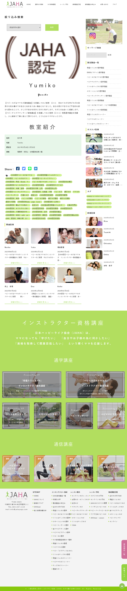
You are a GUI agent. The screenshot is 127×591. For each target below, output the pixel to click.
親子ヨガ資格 (65, 198)
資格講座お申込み (90, 4)
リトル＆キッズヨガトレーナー (98, 124)
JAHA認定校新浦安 (46, 195)
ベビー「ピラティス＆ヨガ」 (59, 551)
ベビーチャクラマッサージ (78, 510)
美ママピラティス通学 (59, 529)
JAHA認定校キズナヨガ (54, 185)
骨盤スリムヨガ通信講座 (95, 100)
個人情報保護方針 (40, 510)
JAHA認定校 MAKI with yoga (18, 215)
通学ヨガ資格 (39, 4)
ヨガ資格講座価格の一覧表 (59, 540)
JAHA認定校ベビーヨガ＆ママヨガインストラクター (18, 185)
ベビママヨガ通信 (58, 547)
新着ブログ (124, 573)
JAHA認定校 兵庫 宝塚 (15, 188)
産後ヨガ (34, 195)
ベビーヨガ (58, 192)
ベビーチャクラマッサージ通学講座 (99, 96)
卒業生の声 (56, 499)
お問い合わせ (104, 4)
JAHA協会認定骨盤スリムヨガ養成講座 (53, 205)
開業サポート (57, 569)
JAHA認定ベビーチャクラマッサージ (18, 192)
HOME (29, 4)
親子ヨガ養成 (53, 198)
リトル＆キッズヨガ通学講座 (97, 86)
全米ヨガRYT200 (58, 507)
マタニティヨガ (77, 507)
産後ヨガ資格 (10, 202)
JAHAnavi (37, 507)
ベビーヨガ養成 (26, 198)
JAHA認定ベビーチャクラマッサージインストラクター (44, 178)
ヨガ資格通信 (52, 4)
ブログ (115, 4)
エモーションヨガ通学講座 (96, 91)
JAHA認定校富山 (55, 212)
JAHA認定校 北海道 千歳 (42, 192)
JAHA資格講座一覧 (59, 496)
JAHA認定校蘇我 (38, 185)
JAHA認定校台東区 (65, 182)
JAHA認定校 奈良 (12, 198)
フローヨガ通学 (58, 536)
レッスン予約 (64, 4)
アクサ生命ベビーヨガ (96, 514)
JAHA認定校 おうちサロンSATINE (18, 208)
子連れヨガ (25, 195)
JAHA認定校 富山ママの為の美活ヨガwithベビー (18, 205)
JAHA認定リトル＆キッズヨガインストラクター (99, 207)
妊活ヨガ (35, 205)
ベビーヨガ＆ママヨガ (78, 514)
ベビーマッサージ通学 (59, 525)
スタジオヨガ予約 (96, 496)
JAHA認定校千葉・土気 (34, 188)
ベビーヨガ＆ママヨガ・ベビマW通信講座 (102, 105)
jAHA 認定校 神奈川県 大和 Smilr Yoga (18, 218)
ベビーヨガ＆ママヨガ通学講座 (98, 77)
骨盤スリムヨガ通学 (59, 510)
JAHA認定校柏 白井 (39, 212)
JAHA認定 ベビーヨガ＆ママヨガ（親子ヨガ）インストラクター (18, 178)
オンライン (112, 521)
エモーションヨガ (77, 518)
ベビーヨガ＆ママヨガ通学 (59, 514)
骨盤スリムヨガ (114, 499)
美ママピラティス (115, 510)
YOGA (73, 525)
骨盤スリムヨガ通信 (59, 543)
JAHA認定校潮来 (55, 215)
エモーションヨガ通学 (59, 521)
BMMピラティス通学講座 (96, 72)
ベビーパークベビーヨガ (96, 510)
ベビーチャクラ (114, 518)
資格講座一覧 (124, 549)
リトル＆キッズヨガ (78, 521)
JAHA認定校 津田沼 (39, 215)
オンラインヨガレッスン (78, 496)
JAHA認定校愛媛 (52, 208)
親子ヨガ (67, 192)
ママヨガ (76, 192)
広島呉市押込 (72, 205)
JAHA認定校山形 (51, 188)
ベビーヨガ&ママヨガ (115, 503)
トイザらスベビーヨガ (96, 507)
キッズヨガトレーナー (59, 565)
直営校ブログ (38, 503)
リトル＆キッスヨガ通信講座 (97, 110)
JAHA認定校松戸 (66, 208)
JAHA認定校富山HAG (71, 215)
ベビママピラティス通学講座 (97, 82)
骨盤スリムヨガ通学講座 (95, 68)
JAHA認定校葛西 (53, 218)
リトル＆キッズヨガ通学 (59, 518)
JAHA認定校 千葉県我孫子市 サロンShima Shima (18, 212)
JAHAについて (38, 499)
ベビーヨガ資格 (40, 198)
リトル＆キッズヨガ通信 (59, 554)
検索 (52, 27)
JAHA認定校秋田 (38, 208)
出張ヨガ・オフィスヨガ (78, 499)
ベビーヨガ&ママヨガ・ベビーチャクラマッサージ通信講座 (44, 182)
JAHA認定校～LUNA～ (52, 202)
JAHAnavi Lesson (96, 518)
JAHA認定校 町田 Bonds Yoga (18, 182)
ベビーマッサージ (12, 195)
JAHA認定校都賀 (61, 195)
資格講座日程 (77, 4)
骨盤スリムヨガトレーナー (96, 114)
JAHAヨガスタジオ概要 (96, 503)
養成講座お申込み (58, 503)
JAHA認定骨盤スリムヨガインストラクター (49, 175)
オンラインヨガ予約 (96, 499)
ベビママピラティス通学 (59, 532)
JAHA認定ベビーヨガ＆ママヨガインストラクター (23, 175)
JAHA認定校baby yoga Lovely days (30, 202)
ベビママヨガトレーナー (95, 119)
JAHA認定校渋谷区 (38, 218)
